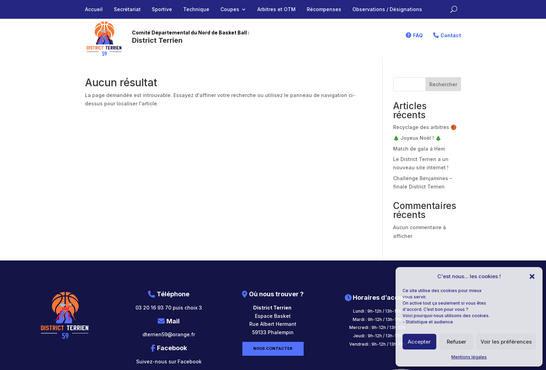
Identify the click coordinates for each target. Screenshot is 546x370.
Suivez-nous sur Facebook (169, 361)
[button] (532, 276)
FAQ (418, 35)
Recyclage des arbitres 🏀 (425, 127)
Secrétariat (127, 9)
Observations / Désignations (387, 9)
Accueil (94, 9)
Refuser (456, 341)
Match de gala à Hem (419, 149)
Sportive (162, 9)
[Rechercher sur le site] (453, 9)
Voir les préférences (506, 341)
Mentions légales (469, 357)
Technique (196, 9)
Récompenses (324, 9)
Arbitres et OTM (276, 9)
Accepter (419, 341)
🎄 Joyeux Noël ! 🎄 (417, 138)
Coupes (229, 9)
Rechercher (443, 84)
